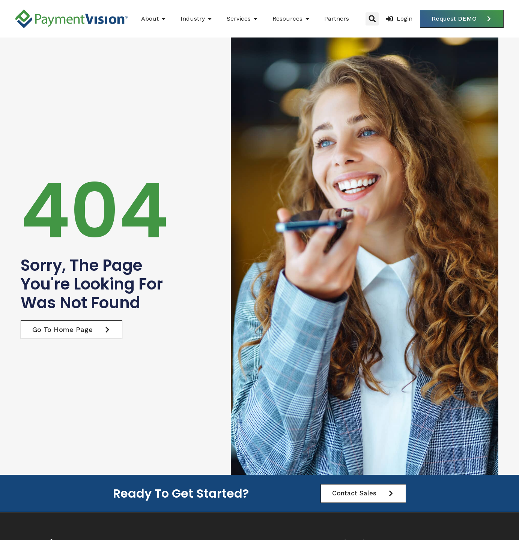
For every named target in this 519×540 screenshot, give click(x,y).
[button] (372, 19)
